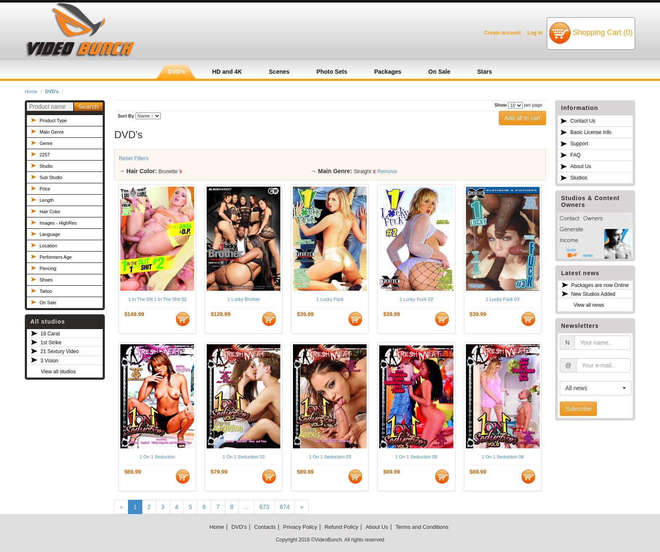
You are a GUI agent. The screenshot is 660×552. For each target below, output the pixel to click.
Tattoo (46, 291)
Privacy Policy (300, 527)
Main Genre (52, 131)
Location (48, 245)
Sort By (125, 115)
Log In (535, 33)
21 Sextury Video (59, 351)
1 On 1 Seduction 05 (416, 456)
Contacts (265, 527)
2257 (45, 154)
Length (47, 200)
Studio (46, 166)
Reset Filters (134, 158)
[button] (595, 388)
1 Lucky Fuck (330, 299)
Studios (578, 178)
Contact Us (582, 121)
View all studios (58, 372)
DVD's (52, 91)
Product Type (53, 120)
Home (31, 91)
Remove (387, 171)
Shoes (46, 279)
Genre (46, 143)
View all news (589, 305)
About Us (580, 166)
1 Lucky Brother (243, 299)
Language (50, 234)
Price (45, 188)
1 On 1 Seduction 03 (330, 456)
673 (264, 507)
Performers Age (56, 257)
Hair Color (50, 211)
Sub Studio (51, 177)
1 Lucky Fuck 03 (502, 299)
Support (579, 144)
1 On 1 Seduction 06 (503, 456)
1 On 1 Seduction (157, 456)
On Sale (48, 302)
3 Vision (49, 361)
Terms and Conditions (422, 527)
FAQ (575, 155)
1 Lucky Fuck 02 (416, 299)
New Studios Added (593, 294)
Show (501, 104)
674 (285, 507)
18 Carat (50, 334)
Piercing (48, 268)
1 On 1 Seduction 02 (244, 456)
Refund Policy (341, 527)
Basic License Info (590, 132)
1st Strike (50, 343)
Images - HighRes (58, 222)
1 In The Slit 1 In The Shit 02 (157, 299)
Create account (502, 33)
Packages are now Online (600, 285)
